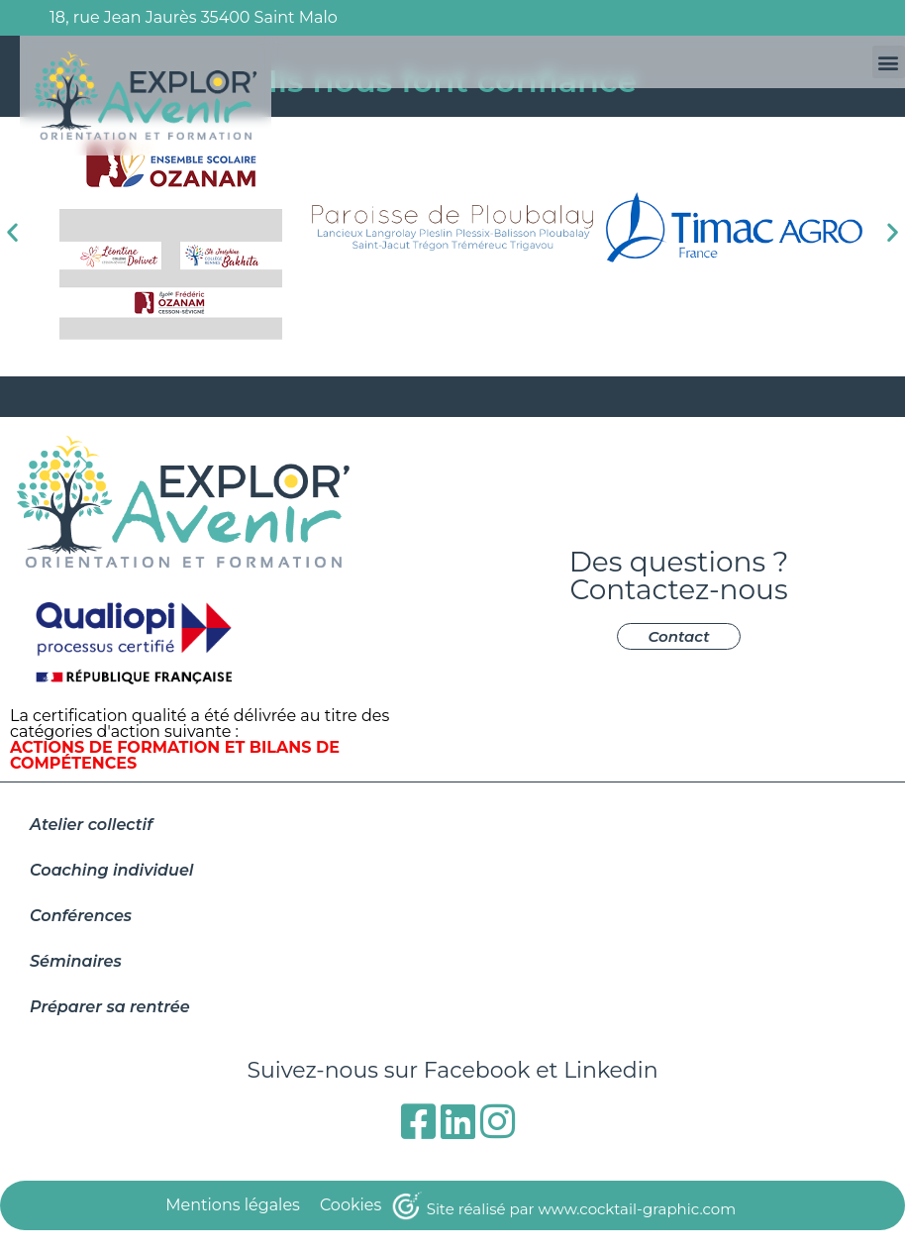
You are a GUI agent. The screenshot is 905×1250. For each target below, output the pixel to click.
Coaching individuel (111, 870)
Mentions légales (232, 1205)
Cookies (350, 1205)
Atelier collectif (91, 824)
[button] (888, 62)
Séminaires (76, 961)
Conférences (81, 915)
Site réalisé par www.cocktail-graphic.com (581, 1208)
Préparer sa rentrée (110, 1006)
